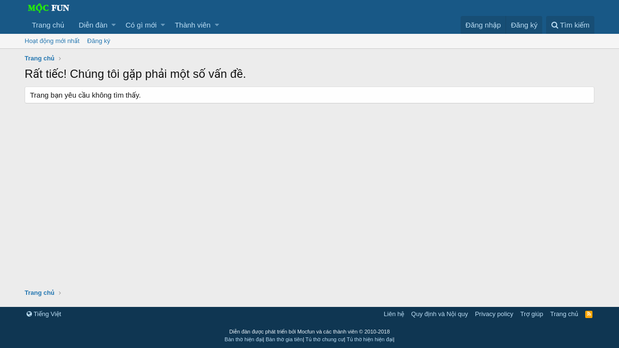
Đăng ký (99, 40)
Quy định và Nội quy (439, 314)
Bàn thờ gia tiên (284, 339)
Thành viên (193, 25)
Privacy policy (494, 314)
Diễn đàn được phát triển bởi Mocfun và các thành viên (309, 331)
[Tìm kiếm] (570, 25)
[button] (113, 25)
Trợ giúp (532, 314)
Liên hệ (394, 314)
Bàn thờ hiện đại (244, 339)
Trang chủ (48, 25)
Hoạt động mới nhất (52, 40)
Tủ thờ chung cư (325, 339)
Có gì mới (141, 25)
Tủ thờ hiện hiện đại (370, 339)
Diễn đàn (93, 25)
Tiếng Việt (44, 314)
